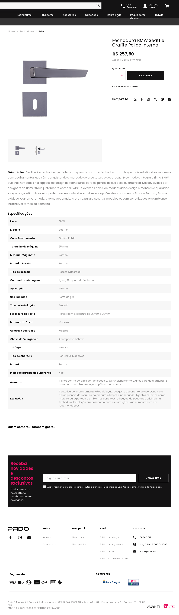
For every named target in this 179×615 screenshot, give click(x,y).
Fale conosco (49, 544)
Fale (131, 6)
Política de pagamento (111, 544)
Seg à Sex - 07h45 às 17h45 (153, 544)
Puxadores (47, 15)
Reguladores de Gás (137, 16)
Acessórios (69, 15)
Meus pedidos (79, 544)
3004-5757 (145, 537)
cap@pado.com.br (149, 551)
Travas (159, 15)
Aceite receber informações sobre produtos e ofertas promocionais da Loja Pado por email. (104, 487)
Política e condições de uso (113, 558)
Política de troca (108, 551)
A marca (47, 537)
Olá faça (153, 6)
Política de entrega (109, 537)
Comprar (146, 75)
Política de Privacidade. (150, 486)
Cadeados (91, 15)
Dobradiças (114, 15)
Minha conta (78, 537)
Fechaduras (24, 15)
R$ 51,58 (124, 59)
